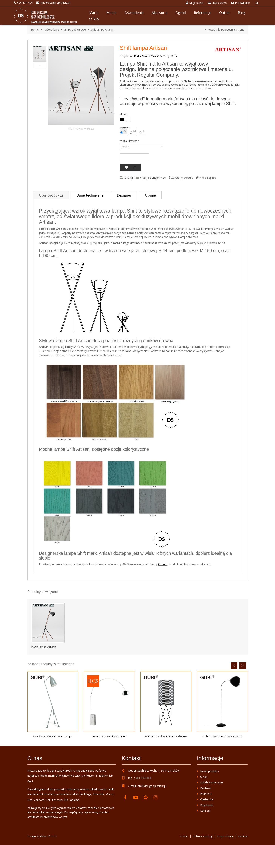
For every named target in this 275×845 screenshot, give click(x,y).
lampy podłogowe (75, 29)
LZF (48, 800)
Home (35, 29)
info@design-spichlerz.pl (151, 786)
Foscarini (57, 800)
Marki (93, 12)
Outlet (224, 12)
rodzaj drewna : (129, 141)
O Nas (184, 836)
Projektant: (126, 56)
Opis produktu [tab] (51, 195)
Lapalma (74, 800)
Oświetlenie (134, 12)
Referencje (202, 12)
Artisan (162, 564)
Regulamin (206, 805)
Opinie (150, 195)
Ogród (180, 12)
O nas (94, 18)
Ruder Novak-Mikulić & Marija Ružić (156, 56)
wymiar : (125, 127)
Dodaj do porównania (134, 167)
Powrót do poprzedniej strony (226, 29)
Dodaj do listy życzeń (126, 167)
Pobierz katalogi (202, 836)
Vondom (39, 800)
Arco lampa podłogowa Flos (109, 736)
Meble (111, 12)
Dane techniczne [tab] (90, 195)
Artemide (98, 794)
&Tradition (101, 775)
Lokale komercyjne (211, 782)
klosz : (124, 114)
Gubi (30, 781)
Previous (234, 665)
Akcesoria (159, 12)
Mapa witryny (225, 836)
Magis (87, 794)
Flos (29, 800)
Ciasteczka (206, 799)
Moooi (110, 794)
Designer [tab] (124, 195)
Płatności (205, 793)
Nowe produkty (209, 771)
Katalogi (205, 810)
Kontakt (243, 836)
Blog (241, 12)
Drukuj (129, 177)
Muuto (90, 775)
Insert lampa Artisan (43, 646)
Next (242, 665)
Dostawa (205, 788)
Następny (39, 65)
